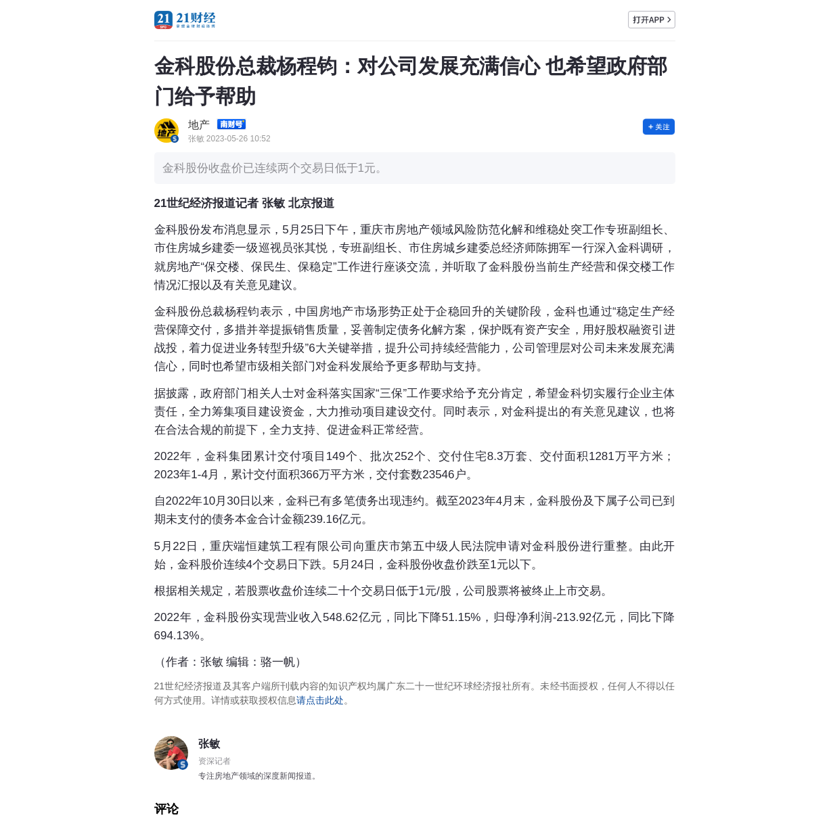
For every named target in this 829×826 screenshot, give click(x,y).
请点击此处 (320, 700)
